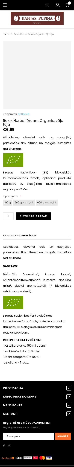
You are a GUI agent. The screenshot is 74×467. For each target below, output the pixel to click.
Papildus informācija (20, 235)
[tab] (37, 236)
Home (6, 34)
